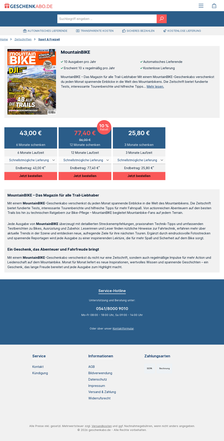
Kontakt (38, 366)
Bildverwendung (100, 373)
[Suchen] (162, 18)
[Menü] (201, 5)
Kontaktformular (123, 328)
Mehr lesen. (155, 86)
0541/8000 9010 (112, 308)
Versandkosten (102, 426)
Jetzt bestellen (30, 176)
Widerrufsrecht (99, 398)
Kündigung (40, 373)
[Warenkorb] (214, 5)
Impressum (96, 386)
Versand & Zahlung (102, 392)
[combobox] (107, 18)
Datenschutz (97, 379)
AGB (91, 366)
